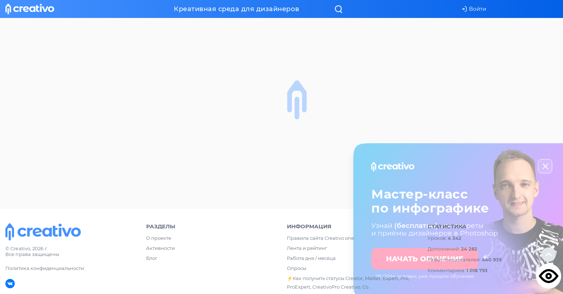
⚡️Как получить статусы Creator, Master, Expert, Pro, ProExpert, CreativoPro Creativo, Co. (348, 282)
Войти (473, 8)
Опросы (296, 268)
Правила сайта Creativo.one (320, 238)
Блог (151, 258)
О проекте (158, 238)
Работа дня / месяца (311, 258)
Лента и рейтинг (307, 248)
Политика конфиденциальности (44, 268)
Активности (160, 248)
